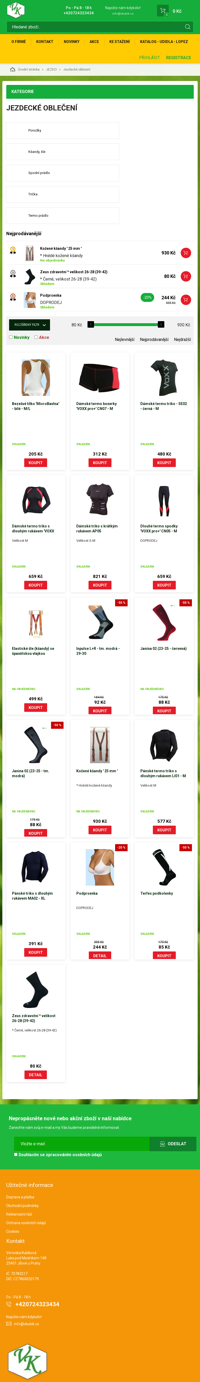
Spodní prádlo (40, 172)
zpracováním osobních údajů (74, 1133)
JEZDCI (51, 89)
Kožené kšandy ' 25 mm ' (61, 228)
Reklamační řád (19, 1193)
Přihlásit (149, 76)
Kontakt (46, 43)
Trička (129, 172)
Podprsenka (50, 274)
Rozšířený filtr (27, 304)
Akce (99, 43)
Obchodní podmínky (22, 1185)
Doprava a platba (20, 1176)
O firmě (19, 43)
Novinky (75, 43)
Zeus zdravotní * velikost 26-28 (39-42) (74, 251)
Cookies (12, 1211)
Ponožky (35, 150)
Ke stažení (126, 43)
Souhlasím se (58, 1133)
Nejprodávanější (154, 318)
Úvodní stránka (25, 88)
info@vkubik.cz (123, 13)
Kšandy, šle (133, 150)
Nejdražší (182, 318)
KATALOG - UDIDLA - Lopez (36, 60)
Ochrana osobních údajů (26, 1202)
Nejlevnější (124, 318)
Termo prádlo (39, 194)
